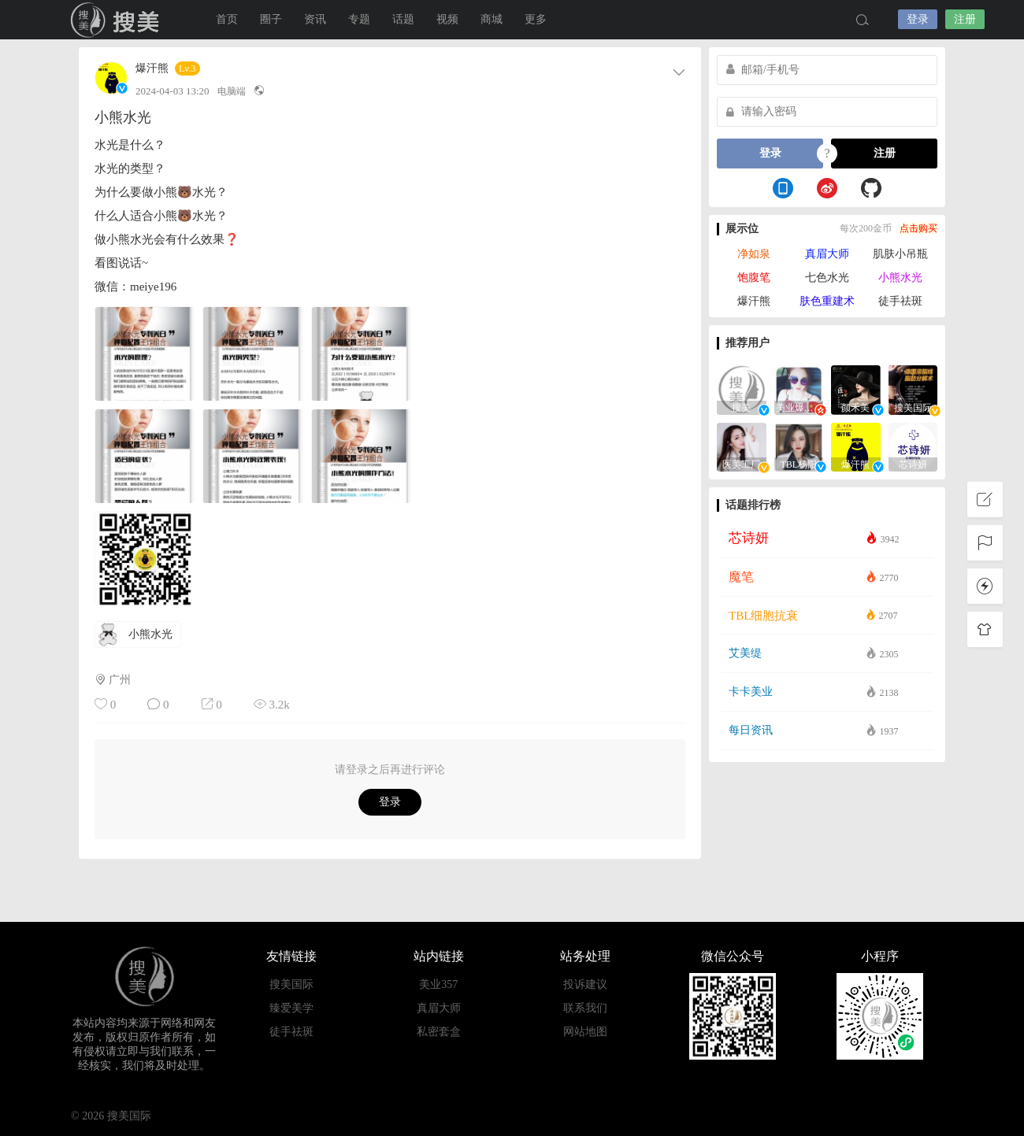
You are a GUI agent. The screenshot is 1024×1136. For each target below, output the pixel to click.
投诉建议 (585, 984)
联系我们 (585, 1008)
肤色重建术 (827, 301)
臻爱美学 (291, 1008)
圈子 (271, 19)
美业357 (438, 984)
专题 (359, 19)
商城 (491, 19)
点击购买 (918, 228)
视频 (447, 19)
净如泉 (753, 254)
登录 (918, 19)
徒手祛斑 (900, 301)
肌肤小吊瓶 (900, 254)
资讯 (315, 19)
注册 (965, 19)
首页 (227, 19)
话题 (403, 19)
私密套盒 (439, 1032)
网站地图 (585, 1032)
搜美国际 (118, 19)
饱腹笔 (753, 277)
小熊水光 (900, 277)
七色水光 (827, 277)
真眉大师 (827, 254)
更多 (536, 19)
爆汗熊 (152, 68)
